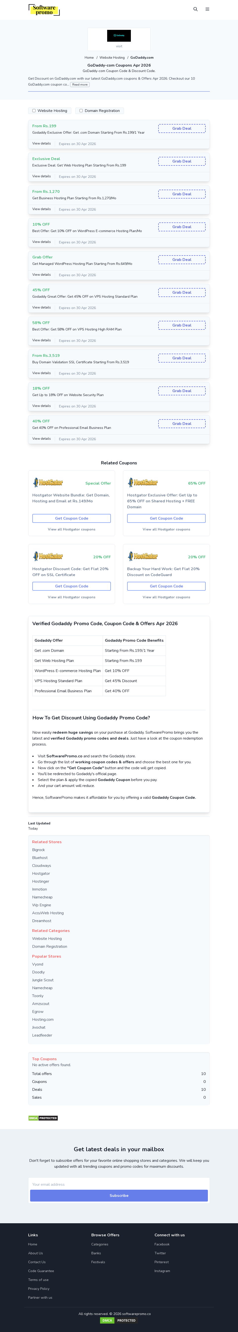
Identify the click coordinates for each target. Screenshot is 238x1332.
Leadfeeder (42, 1035)
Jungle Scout (43, 980)
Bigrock (38, 849)
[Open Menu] (207, 9)
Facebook (162, 1244)
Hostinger (40, 881)
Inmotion (39, 889)
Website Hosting (112, 57)
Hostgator (41, 873)
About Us (35, 1253)
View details (42, 143)
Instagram (162, 1270)
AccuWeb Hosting (48, 912)
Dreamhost (41, 920)
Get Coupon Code (71, 518)
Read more (79, 84)
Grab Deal (182, 128)
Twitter (160, 1253)
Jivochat (38, 1027)
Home (89, 57)
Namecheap (42, 897)
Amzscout (40, 1003)
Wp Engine (41, 905)
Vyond (37, 964)
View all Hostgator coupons (71, 529)
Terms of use (38, 1279)
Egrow (37, 1011)
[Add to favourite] (146, 32)
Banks (96, 1253)
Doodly (38, 972)
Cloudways (41, 865)
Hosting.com (43, 1019)
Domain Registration (49, 946)
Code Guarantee (41, 1270)
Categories (99, 1244)
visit (119, 46)
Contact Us (37, 1261)
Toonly (37, 995)
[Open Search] (195, 9)
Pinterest (162, 1261)
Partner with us (40, 1297)
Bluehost (40, 857)
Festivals (98, 1261)
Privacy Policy (38, 1288)
